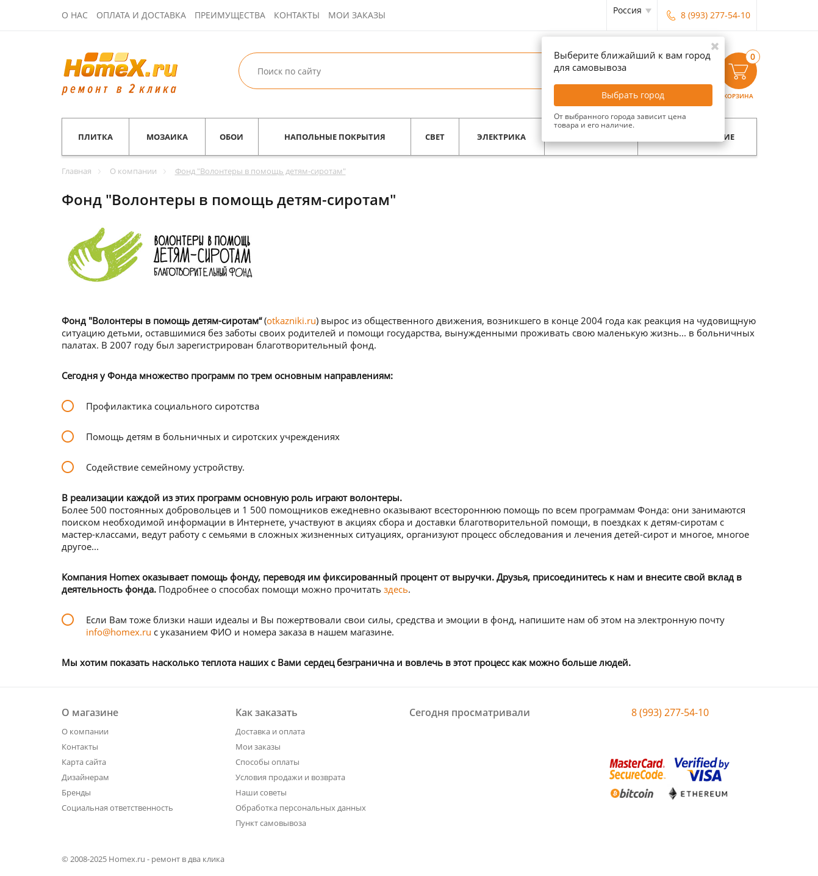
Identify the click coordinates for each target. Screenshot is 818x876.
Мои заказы (357, 15)
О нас (75, 15)
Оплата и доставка (141, 15)
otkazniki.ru (291, 320)
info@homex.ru (118, 632)
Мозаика (167, 136)
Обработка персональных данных (300, 807)
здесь (396, 589)
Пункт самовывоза (270, 822)
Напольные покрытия (335, 136)
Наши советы (261, 792)
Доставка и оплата (270, 731)
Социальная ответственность (117, 807)
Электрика (501, 136)
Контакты (297, 15)
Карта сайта (84, 761)
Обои (231, 136)
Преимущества (230, 15)
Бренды (76, 792)
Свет (435, 136)
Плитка (95, 136)
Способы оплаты (267, 761)
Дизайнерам (85, 777)
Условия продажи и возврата (290, 777)
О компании (85, 731)
